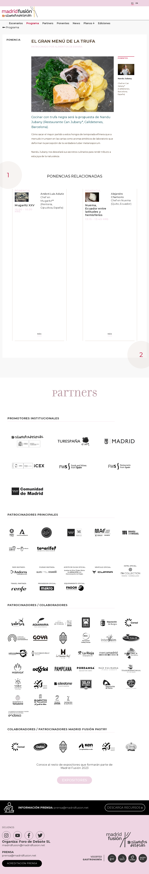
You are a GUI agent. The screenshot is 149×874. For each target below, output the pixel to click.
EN (137, 3)
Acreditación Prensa (22, 863)
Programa (32, 23)
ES (132, 3)
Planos (88, 23)
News (76, 23)
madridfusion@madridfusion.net (23, 845)
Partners (47, 23)
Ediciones (104, 23)
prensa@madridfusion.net (71, 807)
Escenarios (16, 23)
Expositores (74, 780)
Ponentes (63, 23)
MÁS (39, 334)
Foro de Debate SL (34, 842)
